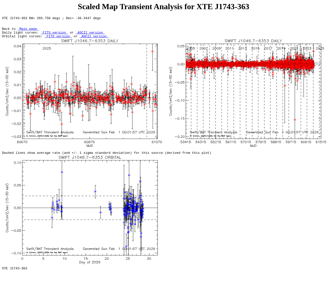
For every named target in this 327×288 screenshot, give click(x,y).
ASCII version (90, 35)
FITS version (54, 35)
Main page (28, 31)
